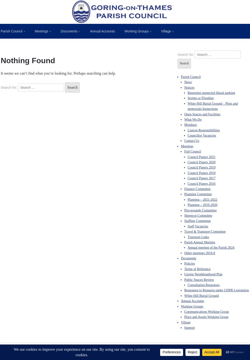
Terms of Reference (197, 269)
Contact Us (191, 141)
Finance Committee (197, 189)
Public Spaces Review (199, 280)
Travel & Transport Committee (205, 231)
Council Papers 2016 (202, 183)
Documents (69, 31)
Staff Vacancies (198, 226)
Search (72, 87)
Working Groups (137, 31)
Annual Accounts (102, 31)
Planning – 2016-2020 (202, 205)
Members (190, 125)
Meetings (41, 31)
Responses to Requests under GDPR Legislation (216, 290)
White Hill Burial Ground (201, 296)
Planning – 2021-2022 (202, 199)
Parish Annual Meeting (199, 242)
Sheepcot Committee (198, 215)
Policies (189, 263)
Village (166, 31)
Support (189, 327)
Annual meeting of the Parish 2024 (211, 247)
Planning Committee (198, 194)
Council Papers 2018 (202, 173)
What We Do (192, 119)
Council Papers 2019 (202, 167)
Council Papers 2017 (202, 178)
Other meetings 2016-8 (199, 253)
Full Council (192, 151)
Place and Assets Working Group (206, 317)
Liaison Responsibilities (204, 130)
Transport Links (198, 237)
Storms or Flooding (201, 98)
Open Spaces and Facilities (202, 114)
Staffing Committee (197, 221)
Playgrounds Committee (200, 210)
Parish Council (191, 77)
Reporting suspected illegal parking (211, 93)
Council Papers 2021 (202, 157)
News (188, 82)
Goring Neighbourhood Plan (203, 274)
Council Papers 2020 (202, 162)
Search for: (9, 87)
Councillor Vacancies (202, 135)
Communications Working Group (206, 312)
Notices (189, 87)
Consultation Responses (204, 285)
